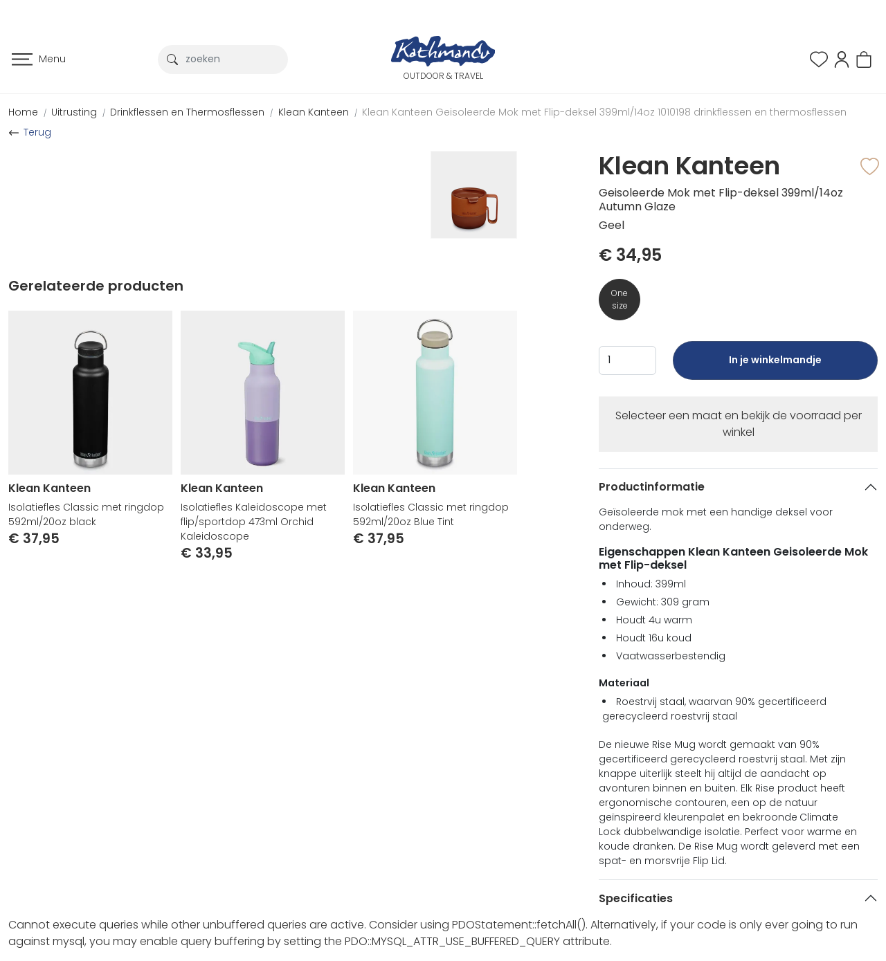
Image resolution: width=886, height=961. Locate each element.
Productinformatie (652, 487)
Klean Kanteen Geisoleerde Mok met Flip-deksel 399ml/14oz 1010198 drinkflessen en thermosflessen (604, 112)
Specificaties (636, 898)
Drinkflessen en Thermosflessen (187, 112)
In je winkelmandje (775, 366)
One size (619, 299)
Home (23, 112)
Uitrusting (74, 112)
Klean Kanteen (313, 112)
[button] (842, 58)
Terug (37, 132)
